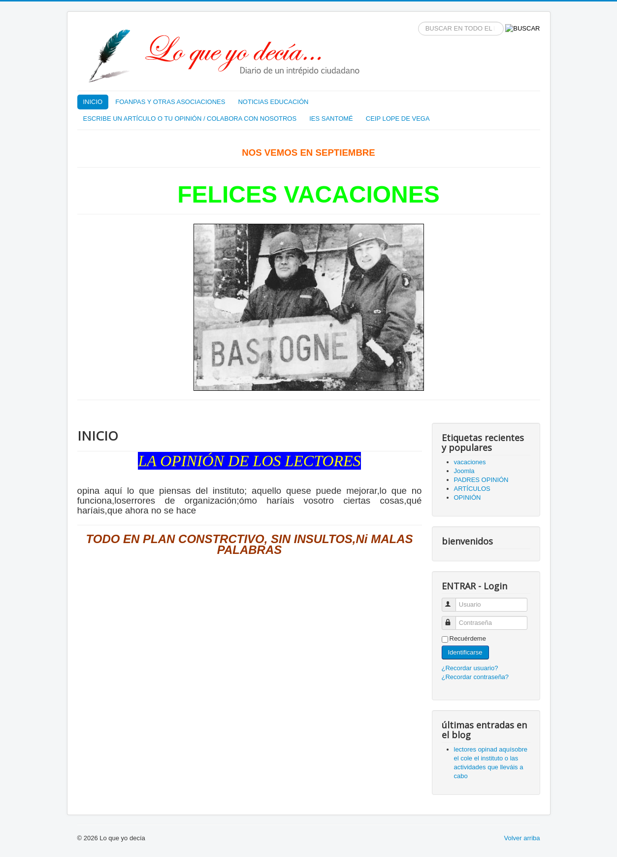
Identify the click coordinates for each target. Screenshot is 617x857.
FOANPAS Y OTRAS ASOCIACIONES (170, 101)
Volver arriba (522, 838)
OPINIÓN (467, 497)
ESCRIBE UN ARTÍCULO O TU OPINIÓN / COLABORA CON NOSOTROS (190, 118)
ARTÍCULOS (472, 488)
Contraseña (453, 618)
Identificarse (465, 652)
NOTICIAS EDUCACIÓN (273, 101)
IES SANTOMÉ (331, 118)
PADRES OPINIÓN (481, 479)
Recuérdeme (468, 638)
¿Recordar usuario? (470, 668)
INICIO (93, 101)
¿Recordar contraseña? (475, 677)
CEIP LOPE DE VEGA (398, 118)
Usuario (453, 600)
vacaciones (470, 462)
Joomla (464, 471)
